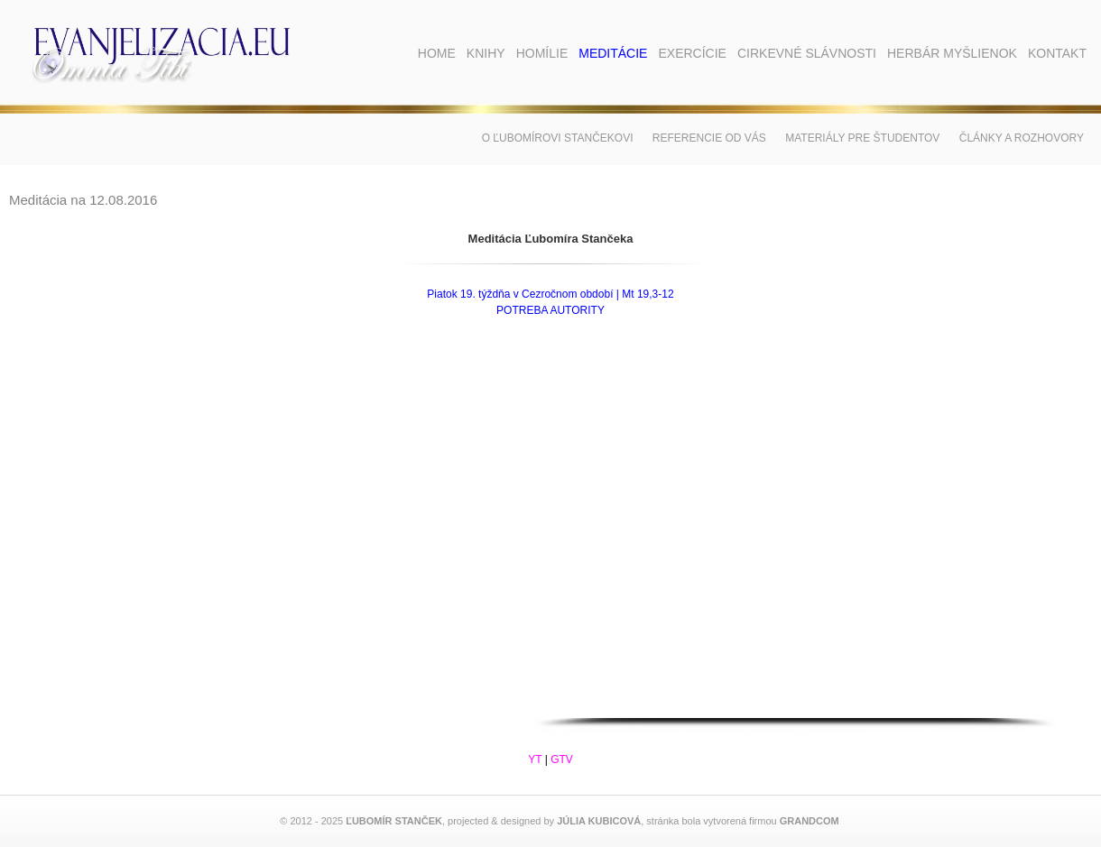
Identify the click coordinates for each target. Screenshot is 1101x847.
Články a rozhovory (1021, 138)
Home (437, 53)
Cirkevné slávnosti (806, 53)
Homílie (542, 53)
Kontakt (1057, 53)
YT (534, 759)
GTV (561, 759)
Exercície (692, 53)
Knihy (486, 53)
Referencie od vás (709, 138)
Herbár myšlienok (952, 53)
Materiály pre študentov (862, 138)
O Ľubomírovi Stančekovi (558, 138)
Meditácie (612, 53)
